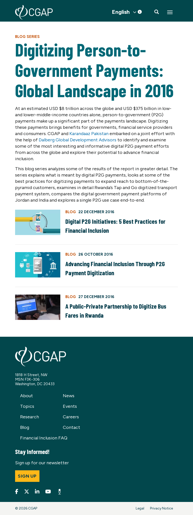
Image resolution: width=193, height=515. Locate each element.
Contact (71, 427)
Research (29, 417)
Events (70, 406)
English (121, 12)
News (68, 395)
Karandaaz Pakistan (89, 133)
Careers (71, 417)
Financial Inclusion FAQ (43, 438)
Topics (27, 406)
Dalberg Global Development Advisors (77, 140)
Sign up (27, 476)
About (26, 395)
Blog (24, 427)
